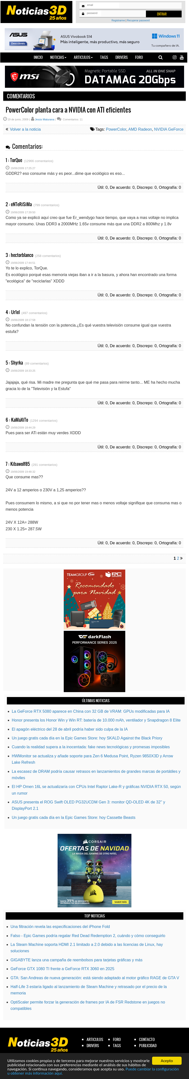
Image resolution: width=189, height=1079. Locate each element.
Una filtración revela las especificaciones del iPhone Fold (60, 927)
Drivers (121, 57)
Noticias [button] (58, 57)
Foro (139, 57)
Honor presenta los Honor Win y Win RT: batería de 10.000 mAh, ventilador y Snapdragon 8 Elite (96, 720)
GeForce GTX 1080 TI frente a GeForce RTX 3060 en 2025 (62, 969)
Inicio (40, 57)
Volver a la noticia (25, 129)
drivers (93, 1045)
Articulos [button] (83, 57)
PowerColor (116, 129)
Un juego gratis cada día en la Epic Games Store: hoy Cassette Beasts (74, 817)
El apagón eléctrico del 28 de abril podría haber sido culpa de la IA (70, 729)
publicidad (148, 1045)
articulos (95, 1039)
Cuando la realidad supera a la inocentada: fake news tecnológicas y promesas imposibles (91, 747)
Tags (104, 57)
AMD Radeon (140, 129)
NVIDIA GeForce (168, 129)
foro (117, 1039)
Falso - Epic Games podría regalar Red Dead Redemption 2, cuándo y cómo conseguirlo (88, 936)
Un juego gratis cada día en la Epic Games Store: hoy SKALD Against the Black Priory (87, 738)
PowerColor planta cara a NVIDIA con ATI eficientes (68, 110)
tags (117, 1045)
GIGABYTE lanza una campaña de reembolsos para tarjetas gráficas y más (76, 960)
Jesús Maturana (44, 119)
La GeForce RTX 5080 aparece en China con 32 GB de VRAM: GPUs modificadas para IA (91, 711)
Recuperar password (138, 20)
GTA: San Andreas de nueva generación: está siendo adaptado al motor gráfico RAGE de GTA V (95, 978)
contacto (147, 1039)
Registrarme (118, 20)
